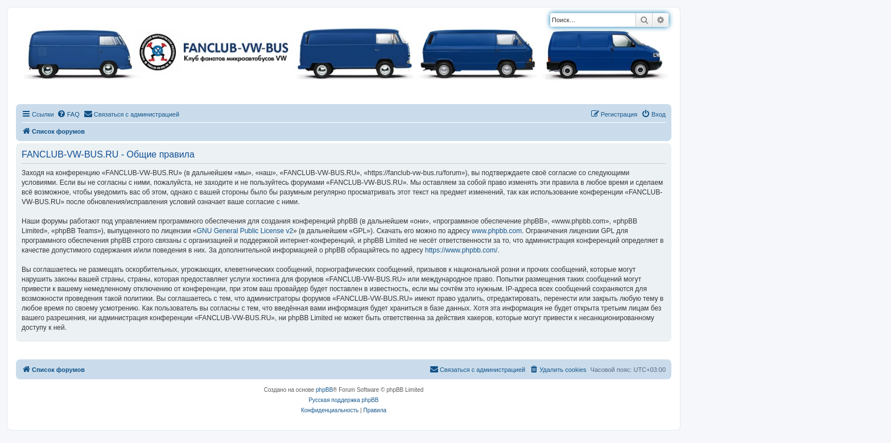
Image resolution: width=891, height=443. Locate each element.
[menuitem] (68, 114)
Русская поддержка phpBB (343, 400)
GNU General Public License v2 (245, 231)
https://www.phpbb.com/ (461, 250)
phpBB (324, 390)
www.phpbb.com (497, 231)
